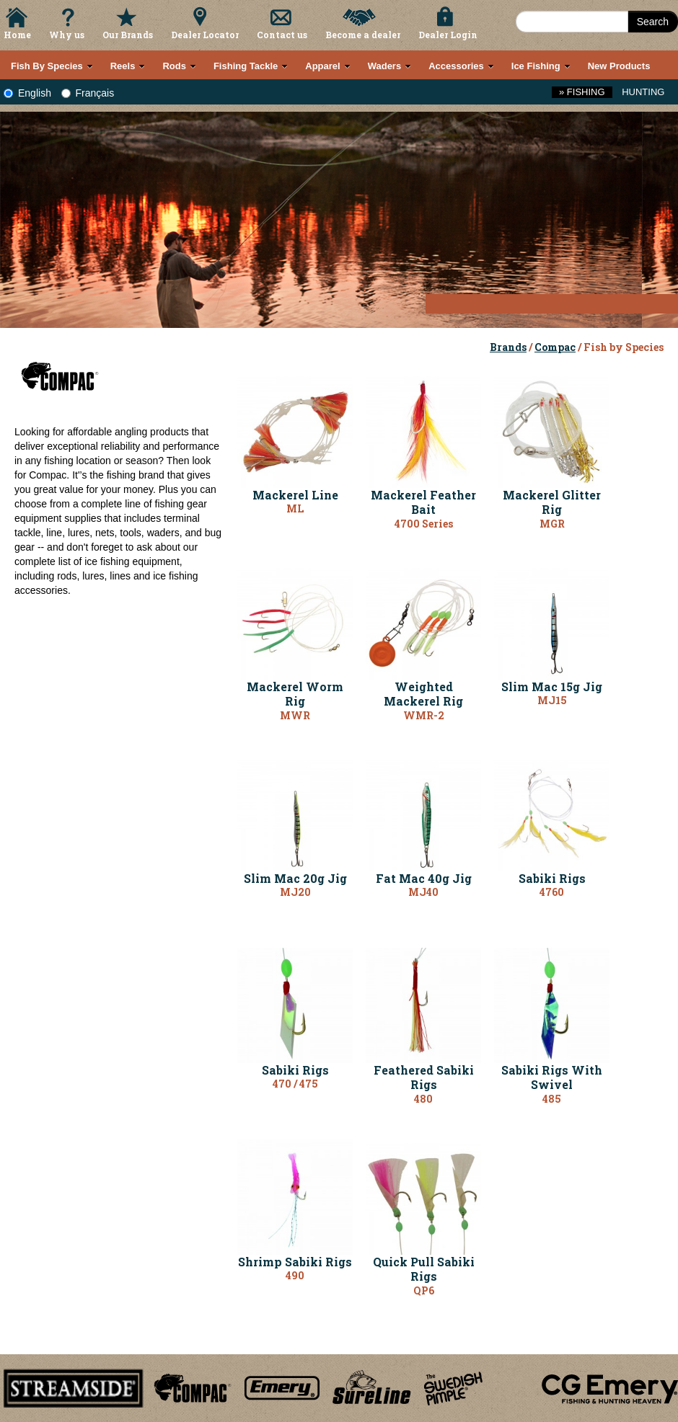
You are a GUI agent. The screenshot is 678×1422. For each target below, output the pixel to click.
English (27, 93)
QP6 (423, 1290)
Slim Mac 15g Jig (551, 686)
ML (295, 508)
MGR (552, 523)
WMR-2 (423, 715)
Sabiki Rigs (552, 878)
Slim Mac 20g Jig (295, 878)
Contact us (282, 34)
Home (17, 34)
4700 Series (424, 523)
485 (551, 1099)
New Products (619, 66)
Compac (555, 347)
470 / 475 (295, 1083)
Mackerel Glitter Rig (552, 502)
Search (653, 21)
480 (423, 1099)
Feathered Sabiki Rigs (424, 1077)
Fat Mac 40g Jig (424, 878)
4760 (552, 892)
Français (88, 93)
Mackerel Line (295, 494)
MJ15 (552, 700)
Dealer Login (447, 34)
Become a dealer (362, 34)
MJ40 (423, 892)
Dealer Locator (205, 34)
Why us (66, 34)
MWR (295, 715)
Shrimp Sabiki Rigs (295, 1261)
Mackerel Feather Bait (423, 502)
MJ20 (295, 892)
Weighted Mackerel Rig (423, 694)
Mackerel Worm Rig (295, 694)
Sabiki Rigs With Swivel (551, 1077)
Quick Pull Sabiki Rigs (424, 1269)
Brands (508, 347)
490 (295, 1275)
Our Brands (127, 34)
